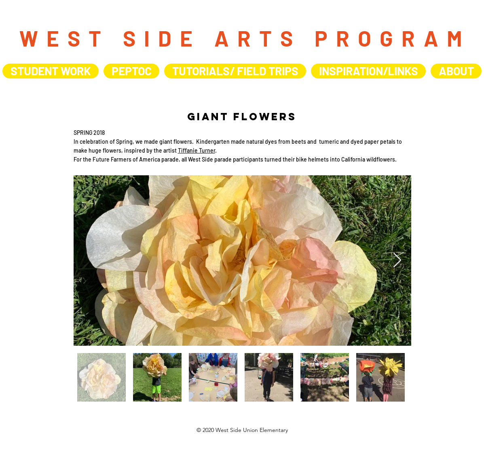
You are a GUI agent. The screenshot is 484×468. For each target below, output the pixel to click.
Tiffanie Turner (196, 150)
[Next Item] (397, 260)
